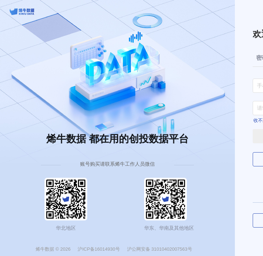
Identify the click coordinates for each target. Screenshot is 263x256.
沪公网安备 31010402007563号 (159, 249)
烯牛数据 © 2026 (53, 249)
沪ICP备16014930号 (99, 249)
